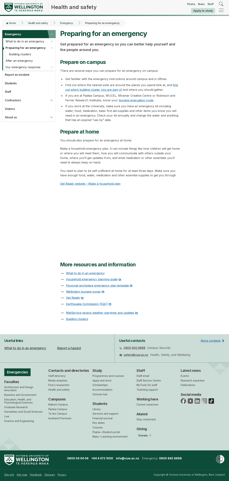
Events (185, 375)
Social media (191, 394)
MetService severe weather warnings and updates (100, 313)
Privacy (62, 474)
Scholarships (100, 384)
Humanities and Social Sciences (23, 411)
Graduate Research (16, 407)
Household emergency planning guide (92, 279)
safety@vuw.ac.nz (136, 355)
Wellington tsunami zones (83, 291)
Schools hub (99, 394)
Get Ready (73, 297)
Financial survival (102, 418)
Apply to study (203, 10)
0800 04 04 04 (77, 458)
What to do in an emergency (25, 41)
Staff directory (56, 375)
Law (6, 416)
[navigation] (221, 10)
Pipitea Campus (57, 409)
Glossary (49, 474)
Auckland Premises (59, 418)
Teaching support (147, 389)
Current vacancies (147, 404)
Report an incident (17, 74)
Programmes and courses (108, 375)
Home (12, 23)
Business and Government (20, 394)
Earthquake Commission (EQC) (87, 304)
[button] (51, 34)
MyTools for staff (147, 384)
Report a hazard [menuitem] (69, 348)
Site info (9, 474)
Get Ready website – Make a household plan (90, 183)
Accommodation (102, 389)
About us (11, 117)
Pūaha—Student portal (106, 432)
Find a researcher (58, 384)
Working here (147, 399)
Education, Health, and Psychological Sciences (18, 401)
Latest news (191, 370)
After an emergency (19, 60)
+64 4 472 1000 (102, 458)
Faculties (11, 382)
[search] (221, 4)
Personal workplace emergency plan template (97, 285)
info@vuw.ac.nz (127, 458)
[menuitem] (9, 475)
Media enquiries (57, 380)
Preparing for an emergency (26, 48)
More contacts (211, 340)
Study (97, 370)
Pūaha (191, 4)
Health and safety (38, 23)
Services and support (105, 413)
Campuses (57, 399)
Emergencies (17, 372)
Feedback (36, 474)
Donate (143, 435)
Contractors (13, 100)
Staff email (143, 375)
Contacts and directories (68, 370)
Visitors (10, 109)
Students (11, 83)
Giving (142, 429)
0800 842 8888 (134, 348)
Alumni (142, 414)
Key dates (98, 422)
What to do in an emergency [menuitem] (25, 348)
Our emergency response (23, 67)
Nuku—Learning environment (110, 436)
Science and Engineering (19, 420)
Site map (22, 474)
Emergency (66, 23)
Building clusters (20, 54)
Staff (211, 4)
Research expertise (192, 380)
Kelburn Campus (58, 404)
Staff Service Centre (149, 380)
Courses (97, 427)
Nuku (201, 4)
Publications (188, 384)
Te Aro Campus (57, 413)
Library (96, 409)
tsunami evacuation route (136, 100)
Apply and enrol (101, 380)
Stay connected (146, 419)
